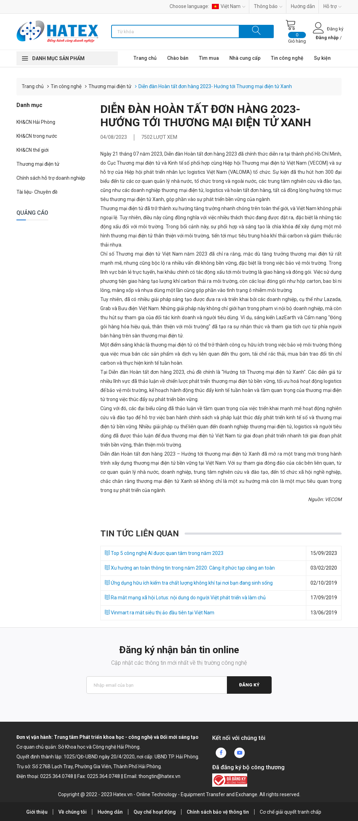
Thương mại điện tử (109, 86)
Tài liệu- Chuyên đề (36, 192)
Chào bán (177, 58)
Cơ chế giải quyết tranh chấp (290, 812)
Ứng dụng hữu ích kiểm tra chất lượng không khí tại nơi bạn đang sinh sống (189, 583)
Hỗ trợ (332, 6)
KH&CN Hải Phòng (35, 122)
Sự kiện (322, 58)
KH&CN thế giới (32, 150)
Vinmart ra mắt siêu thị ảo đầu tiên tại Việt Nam (159, 612)
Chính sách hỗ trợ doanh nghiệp (50, 178)
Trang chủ (145, 58)
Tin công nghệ (287, 58)
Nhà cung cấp (244, 58)
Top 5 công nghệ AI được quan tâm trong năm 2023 (164, 553)
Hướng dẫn (303, 6)
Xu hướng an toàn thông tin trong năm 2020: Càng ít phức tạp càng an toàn (190, 568)
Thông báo (268, 6)
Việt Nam (228, 6)
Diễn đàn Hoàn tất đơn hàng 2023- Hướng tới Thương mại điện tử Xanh (215, 86)
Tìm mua (209, 58)
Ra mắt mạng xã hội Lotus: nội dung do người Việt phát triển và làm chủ (185, 597)
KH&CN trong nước (36, 136)
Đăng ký (249, 684)
